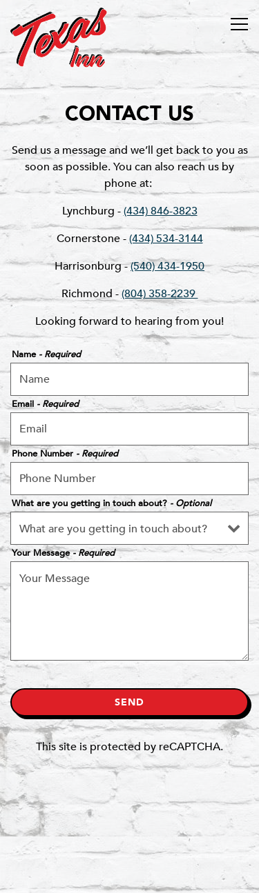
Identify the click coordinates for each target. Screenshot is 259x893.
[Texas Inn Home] (58, 37)
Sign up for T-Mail (129, 875)
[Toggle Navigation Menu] (239, 24)
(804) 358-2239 (160, 293)
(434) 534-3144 (166, 238)
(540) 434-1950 (167, 266)
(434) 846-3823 (161, 211)
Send (129, 702)
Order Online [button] (129, 839)
